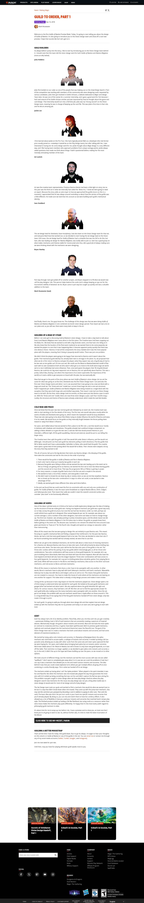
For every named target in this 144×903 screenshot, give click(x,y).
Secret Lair (111, 866)
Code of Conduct (37, 901)
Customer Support (63, 901)
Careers (90, 859)
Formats (70, 861)
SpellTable (111, 868)
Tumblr (66, 738)
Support (90, 861)
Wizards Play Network (94, 863)
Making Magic (44, 10)
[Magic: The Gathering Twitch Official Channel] (37, 874)
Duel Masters (71, 882)
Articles (69, 854)
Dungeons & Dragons (74, 879)
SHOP (66, 2)
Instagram (83, 738)
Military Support (72, 866)
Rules (69, 863)
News (73, 2)
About (89, 854)
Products (23, 2)
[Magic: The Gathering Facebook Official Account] (21, 874)
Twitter (60, 738)
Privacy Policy (50, 901)
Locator (112, 2)
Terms (24, 901)
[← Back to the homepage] (11, 2)
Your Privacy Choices (102, 901)
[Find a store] (55, 855)
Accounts (134, 2)
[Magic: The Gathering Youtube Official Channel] (45, 874)
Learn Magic (56, 2)
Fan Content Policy (76, 901)
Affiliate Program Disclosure (93, 867)
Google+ (72, 738)
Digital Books (71, 859)
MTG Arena (34, 2)
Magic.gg (111, 859)
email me (90, 736)
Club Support (71, 856)
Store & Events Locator (116, 861)
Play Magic (45, 2)
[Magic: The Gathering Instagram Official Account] (53, 874)
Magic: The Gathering (115, 854)
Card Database (123, 2)
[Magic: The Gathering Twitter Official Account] (29, 874)
